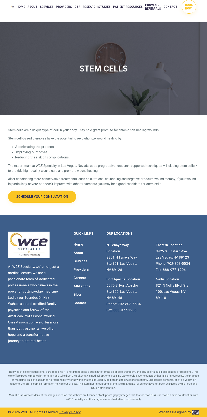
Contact (170, 6)
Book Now (189, 6)
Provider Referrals (153, 6)
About (32, 6)
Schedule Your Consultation (42, 197)
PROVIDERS (64, 6)
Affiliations (82, 286)
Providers (81, 269)
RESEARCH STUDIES (97, 6)
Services (46, 6)
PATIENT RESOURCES (128, 6)
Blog (77, 294)
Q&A (77, 6)
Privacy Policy (70, 412)
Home (21, 6)
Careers (80, 278)
